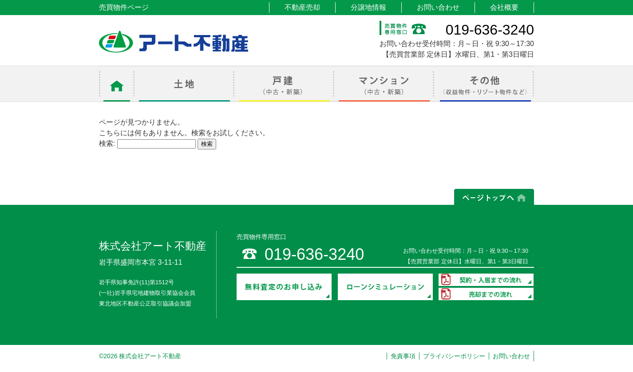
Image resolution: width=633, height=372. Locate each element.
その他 (484, 84)
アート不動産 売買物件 (173, 41)
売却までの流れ (486, 294)
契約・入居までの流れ (486, 280)
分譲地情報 (368, 7)
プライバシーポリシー (454, 356)
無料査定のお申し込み (284, 287)
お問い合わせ (438, 7)
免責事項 (403, 356)
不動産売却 (302, 7)
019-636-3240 (490, 30)
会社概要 (504, 7)
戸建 (284, 84)
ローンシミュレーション (385, 287)
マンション (384, 84)
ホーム (117, 84)
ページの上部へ (494, 197)
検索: (107, 143)
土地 (184, 84)
